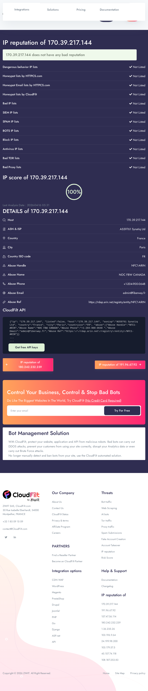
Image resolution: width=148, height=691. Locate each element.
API (54, 642)
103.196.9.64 (108, 635)
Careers (56, 533)
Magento (56, 592)
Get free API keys (26, 347)
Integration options (66, 571)
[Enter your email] (56, 410)
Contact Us (58, 508)
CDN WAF (58, 580)
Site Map (120, 673)
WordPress (58, 586)
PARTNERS (61, 546)
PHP (54, 617)
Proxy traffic (107, 526)
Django (56, 629)
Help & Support (114, 571)
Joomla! (56, 611)
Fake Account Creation (113, 539)
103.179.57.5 (108, 647)
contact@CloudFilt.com (15, 529)
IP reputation (108, 551)
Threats (107, 493)
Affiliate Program (61, 526)
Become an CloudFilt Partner (67, 561)
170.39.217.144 (109, 604)
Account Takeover (110, 545)
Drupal (55, 604)
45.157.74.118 (108, 653)
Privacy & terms (60, 520)
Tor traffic (106, 520)
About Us (57, 502)
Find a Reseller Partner (64, 555)
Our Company (63, 493)
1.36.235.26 (108, 629)
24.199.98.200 (109, 641)
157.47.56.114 (108, 616)
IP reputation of (113, 595)
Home (106, 673)
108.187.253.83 (109, 660)
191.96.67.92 (108, 610)
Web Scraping (109, 508)
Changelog (107, 586)
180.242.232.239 (111, 622)
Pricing (81, 10)
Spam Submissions (111, 533)
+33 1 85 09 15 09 (13, 521)
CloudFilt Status (60, 514)
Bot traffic (106, 502)
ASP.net (56, 635)
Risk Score (107, 557)
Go (53, 623)
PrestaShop (58, 598)
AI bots (105, 514)
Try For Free (122, 410)
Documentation (109, 580)
